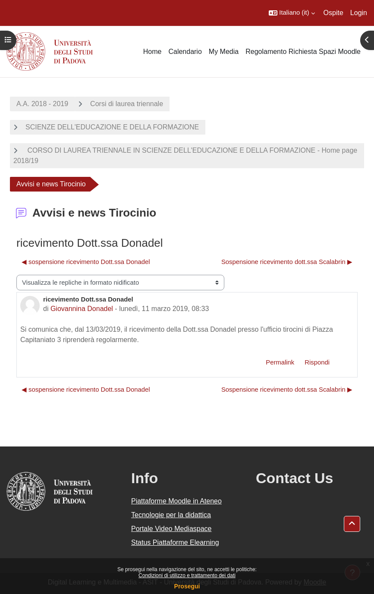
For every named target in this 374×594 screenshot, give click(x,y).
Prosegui (187, 586)
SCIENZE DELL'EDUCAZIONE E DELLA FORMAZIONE (112, 127)
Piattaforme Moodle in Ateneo (176, 501)
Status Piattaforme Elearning (175, 542)
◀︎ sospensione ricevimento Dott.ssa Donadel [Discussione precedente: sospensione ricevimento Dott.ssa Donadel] (86, 261)
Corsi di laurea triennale (126, 103)
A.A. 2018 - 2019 (42, 103)
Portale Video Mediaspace (171, 528)
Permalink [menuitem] (280, 362)
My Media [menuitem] (224, 51)
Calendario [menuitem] (184, 51)
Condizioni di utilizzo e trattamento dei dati (187, 575)
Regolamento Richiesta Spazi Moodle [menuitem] (303, 51)
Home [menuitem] (152, 51)
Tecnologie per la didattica (171, 515)
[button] (292, 13)
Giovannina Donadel (81, 308)
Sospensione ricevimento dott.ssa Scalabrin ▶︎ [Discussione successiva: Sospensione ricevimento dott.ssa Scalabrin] (286, 261)
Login (358, 12)
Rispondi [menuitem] (317, 362)
